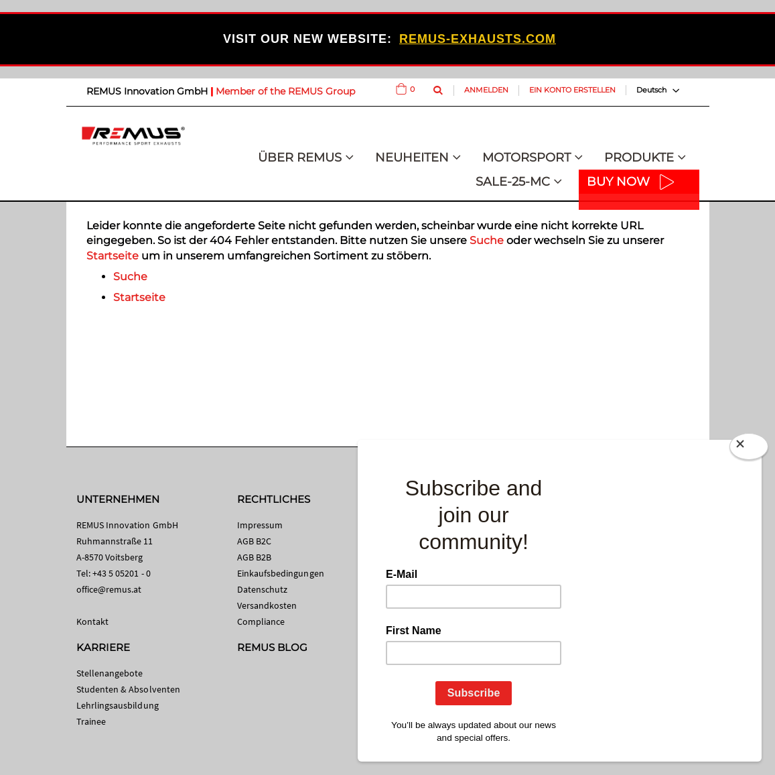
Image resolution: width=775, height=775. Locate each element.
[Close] (748, 449)
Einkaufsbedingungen (280, 573)
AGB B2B (254, 557)
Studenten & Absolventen (128, 689)
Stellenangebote (109, 673)
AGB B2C (254, 541)
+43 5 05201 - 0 (121, 573)
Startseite (112, 255)
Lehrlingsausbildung (117, 705)
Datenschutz (262, 589)
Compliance (261, 621)
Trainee (91, 721)
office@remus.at (109, 589)
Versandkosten (267, 605)
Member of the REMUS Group (285, 91)
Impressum (260, 525)
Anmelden (486, 90)
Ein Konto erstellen (572, 90)
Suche (487, 240)
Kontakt (92, 621)
